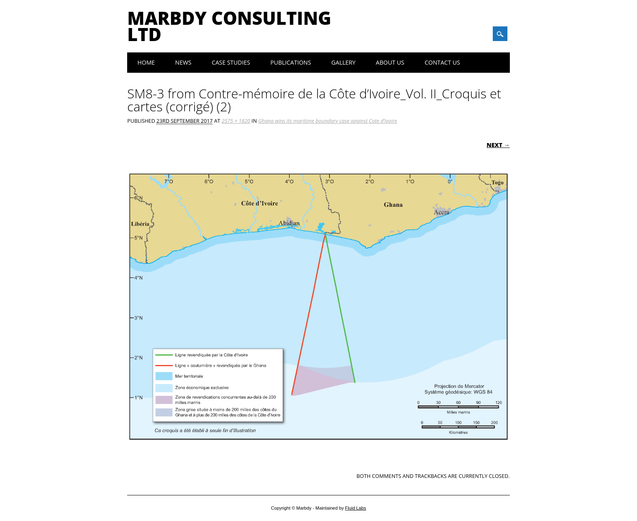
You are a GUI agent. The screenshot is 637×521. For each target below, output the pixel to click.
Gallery (344, 62)
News (183, 62)
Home (146, 62)
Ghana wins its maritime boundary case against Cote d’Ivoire (327, 120)
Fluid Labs (355, 508)
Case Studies (231, 62)
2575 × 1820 (235, 120)
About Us (390, 62)
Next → (498, 145)
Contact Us (442, 62)
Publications (291, 62)
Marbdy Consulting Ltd (229, 26)
